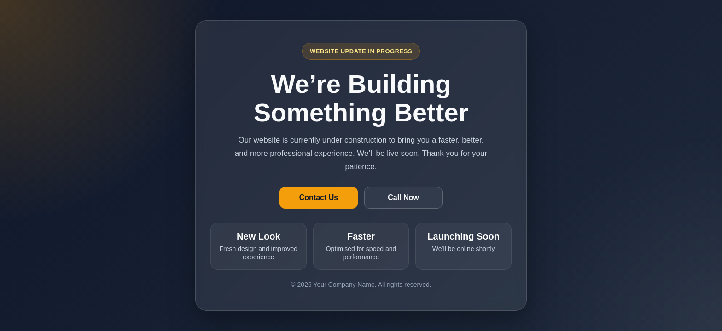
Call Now (403, 197)
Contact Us (318, 197)
